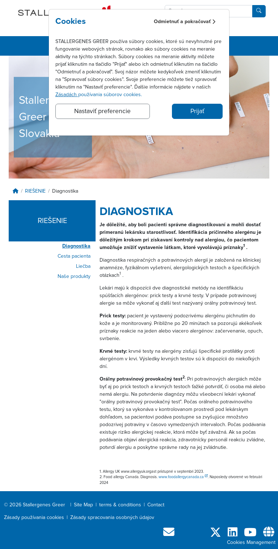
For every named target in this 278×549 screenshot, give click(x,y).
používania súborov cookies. (98, 94)
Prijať (197, 111)
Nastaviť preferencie (102, 111)
